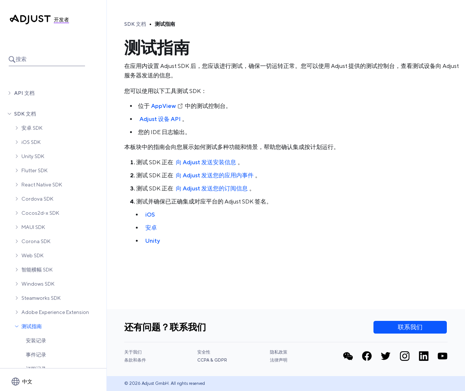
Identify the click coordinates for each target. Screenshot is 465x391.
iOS (150, 214)
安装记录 (36, 340)
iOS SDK (31, 142)
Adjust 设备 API (160, 119)
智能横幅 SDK (37, 270)
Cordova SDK (37, 199)
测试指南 (31, 326)
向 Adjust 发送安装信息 (206, 162)
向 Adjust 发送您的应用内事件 (215, 175)
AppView (167, 105)
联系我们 (410, 327)
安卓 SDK (32, 128)
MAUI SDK (33, 227)
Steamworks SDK (41, 298)
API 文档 (24, 93)
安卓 (151, 227)
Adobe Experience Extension (55, 312)
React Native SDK (41, 185)
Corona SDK (35, 241)
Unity (152, 240)
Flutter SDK (34, 170)
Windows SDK (37, 284)
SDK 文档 (25, 114)
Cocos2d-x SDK (40, 213)
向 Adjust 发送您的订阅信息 (212, 188)
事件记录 (36, 355)
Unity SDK (32, 156)
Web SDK (32, 255)
